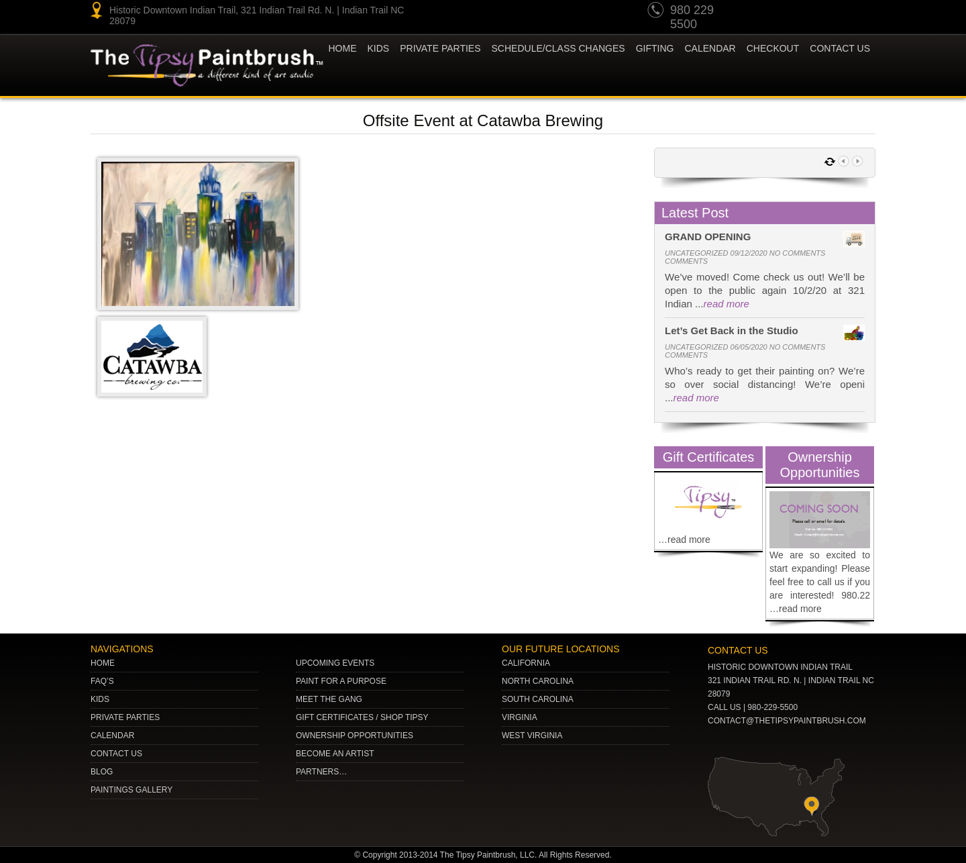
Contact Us (840, 48)
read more (726, 303)
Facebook (863, 12)
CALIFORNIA (526, 663)
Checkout (773, 48)
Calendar (709, 48)
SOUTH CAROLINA (538, 699)
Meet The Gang (329, 699)
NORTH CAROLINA (538, 681)
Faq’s (102, 681)
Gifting (655, 48)
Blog (102, 771)
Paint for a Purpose (341, 681)
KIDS (379, 48)
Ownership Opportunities (354, 735)
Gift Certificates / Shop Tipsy (362, 717)
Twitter (812, 12)
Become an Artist (335, 753)
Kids (100, 699)
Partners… (321, 771)
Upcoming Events (335, 663)
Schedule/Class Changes (558, 48)
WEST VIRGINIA (532, 735)
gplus (837, 12)
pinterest (786, 12)
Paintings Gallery (131, 790)
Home (343, 48)
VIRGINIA (519, 717)
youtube (761, 12)
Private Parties (440, 48)
